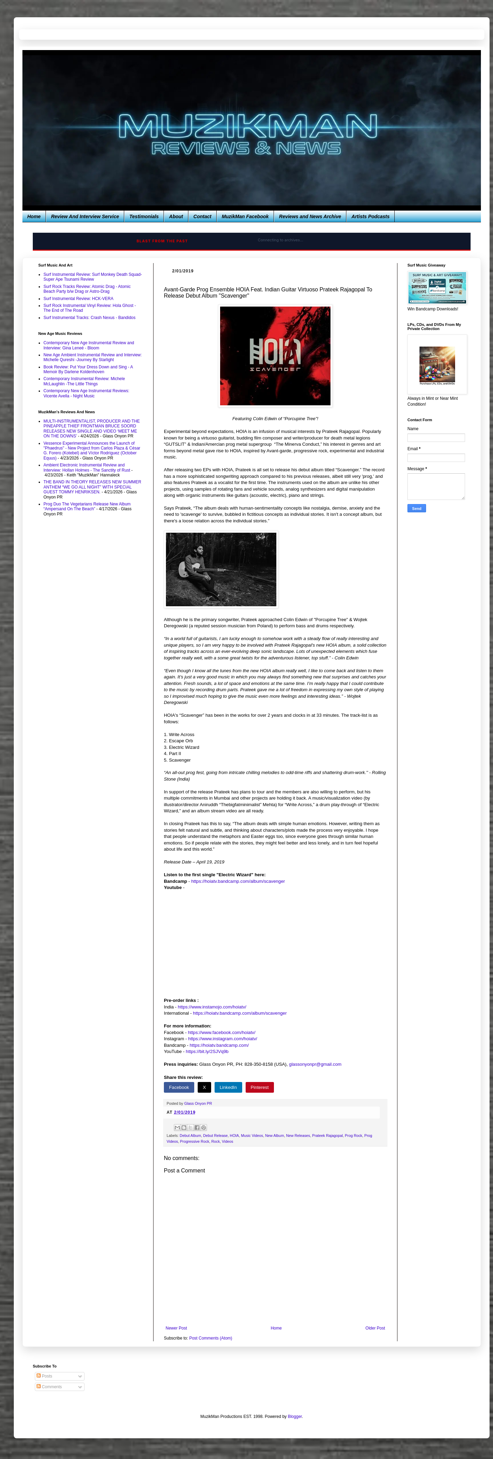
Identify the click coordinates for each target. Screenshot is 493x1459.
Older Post (375, 1328)
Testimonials (144, 216)
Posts (44, 1376)
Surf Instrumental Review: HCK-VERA (78, 298)
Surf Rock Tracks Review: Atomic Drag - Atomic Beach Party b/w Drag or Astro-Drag (87, 289)
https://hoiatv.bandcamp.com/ (219, 1045)
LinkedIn (228, 1087)
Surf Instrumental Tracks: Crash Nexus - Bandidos (89, 317)
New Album (274, 1135)
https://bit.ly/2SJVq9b (207, 1051)
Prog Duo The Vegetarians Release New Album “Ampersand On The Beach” (87, 506)
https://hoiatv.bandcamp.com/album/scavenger (238, 881)
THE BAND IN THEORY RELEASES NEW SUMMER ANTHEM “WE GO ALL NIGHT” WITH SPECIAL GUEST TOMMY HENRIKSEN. (92, 487)
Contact (202, 216)
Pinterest (260, 1087)
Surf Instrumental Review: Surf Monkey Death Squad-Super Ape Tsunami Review (92, 277)
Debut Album (190, 1135)
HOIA (234, 1135)
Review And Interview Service (85, 216)
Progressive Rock (194, 1141)
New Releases (298, 1135)
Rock (215, 1141)
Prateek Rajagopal (327, 1135)
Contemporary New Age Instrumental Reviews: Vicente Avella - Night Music (86, 393)
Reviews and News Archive (310, 216)
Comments (49, 1386)
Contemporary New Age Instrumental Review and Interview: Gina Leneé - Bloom (88, 345)
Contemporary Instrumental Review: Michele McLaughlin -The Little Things (84, 381)
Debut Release (215, 1135)
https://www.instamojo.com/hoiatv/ (212, 1006)
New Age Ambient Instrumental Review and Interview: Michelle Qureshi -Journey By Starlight (92, 357)
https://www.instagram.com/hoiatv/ (222, 1038)
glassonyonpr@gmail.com (315, 1064)
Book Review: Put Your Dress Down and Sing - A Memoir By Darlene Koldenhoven (88, 369)
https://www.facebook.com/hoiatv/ (222, 1032)
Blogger (295, 1416)
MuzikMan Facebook (245, 216)
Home (34, 216)
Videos (227, 1141)
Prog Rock (353, 1135)
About (176, 216)
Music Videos (252, 1135)
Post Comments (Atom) (210, 1338)
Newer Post (176, 1328)
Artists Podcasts (371, 216)
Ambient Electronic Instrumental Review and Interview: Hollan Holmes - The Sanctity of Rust (86, 467)
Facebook (179, 1087)
